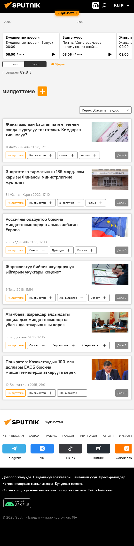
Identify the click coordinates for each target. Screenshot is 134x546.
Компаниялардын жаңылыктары (27, 483)
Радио (51, 435)
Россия (82, 250)
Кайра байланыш (101, 490)
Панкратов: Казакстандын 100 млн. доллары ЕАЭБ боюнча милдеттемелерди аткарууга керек (41, 367)
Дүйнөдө (58, 250)
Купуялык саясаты (69, 483)
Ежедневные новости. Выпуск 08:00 (29, 44)
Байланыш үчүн (84, 477)
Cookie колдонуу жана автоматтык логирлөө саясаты (44, 490)
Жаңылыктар (68, 297)
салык (63, 155)
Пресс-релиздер (112, 477)
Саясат (33, 250)
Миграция (89, 435)
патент (85, 155)
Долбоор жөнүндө (16, 477)
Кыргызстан (37, 155)
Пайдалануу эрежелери (52, 477)
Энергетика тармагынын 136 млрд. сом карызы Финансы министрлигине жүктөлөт (45, 177)
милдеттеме (18, 91)
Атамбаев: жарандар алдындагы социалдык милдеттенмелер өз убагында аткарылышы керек (38, 319)
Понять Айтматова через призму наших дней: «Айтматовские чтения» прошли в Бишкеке (88, 48)
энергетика (66, 203)
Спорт (108, 435)
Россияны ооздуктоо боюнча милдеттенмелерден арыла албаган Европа (42, 224)
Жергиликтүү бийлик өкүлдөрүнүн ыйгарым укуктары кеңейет (40, 269)
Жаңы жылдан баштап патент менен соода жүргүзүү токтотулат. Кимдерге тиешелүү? (43, 129)
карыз (92, 203)
